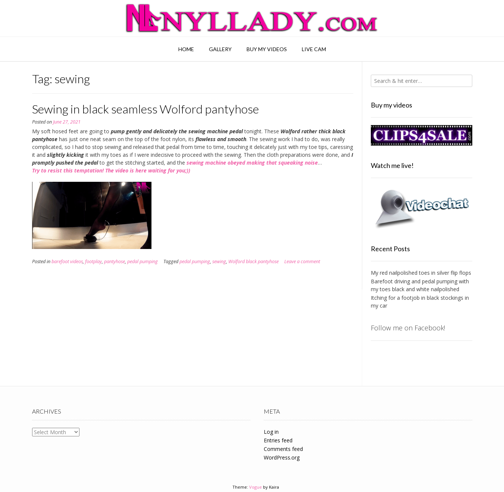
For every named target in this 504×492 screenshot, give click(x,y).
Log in (271, 431)
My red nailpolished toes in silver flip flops (421, 272)
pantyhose (114, 261)
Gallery (220, 49)
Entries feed (278, 440)
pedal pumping (142, 261)
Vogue (255, 487)
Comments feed (283, 448)
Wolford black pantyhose (253, 261)
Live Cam (314, 49)
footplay (93, 261)
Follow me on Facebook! (408, 327)
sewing (219, 261)
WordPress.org (282, 457)
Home (186, 49)
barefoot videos (67, 261)
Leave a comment (302, 261)
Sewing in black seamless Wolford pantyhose (145, 109)
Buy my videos (267, 49)
